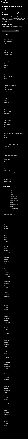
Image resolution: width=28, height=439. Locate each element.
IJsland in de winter (8, 111)
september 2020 (7, 281)
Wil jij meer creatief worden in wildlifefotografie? (13, 133)
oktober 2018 (6, 318)
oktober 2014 (6, 412)
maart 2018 (6, 331)
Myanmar (6, 150)
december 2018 (7, 314)
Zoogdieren (6, 91)
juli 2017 (5, 346)
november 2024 (7, 222)
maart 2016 (6, 375)
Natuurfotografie (14, 204)
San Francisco (7, 139)
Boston (5, 166)
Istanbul (5, 107)
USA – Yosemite (7, 124)
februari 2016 (6, 377)
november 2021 (7, 254)
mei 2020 (6, 289)
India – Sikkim (7, 153)
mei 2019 (6, 307)
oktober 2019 (6, 300)
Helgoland (6, 135)
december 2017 (7, 335)
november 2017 (7, 338)
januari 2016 (6, 379)
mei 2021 (6, 265)
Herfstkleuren (14, 196)
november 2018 (7, 316)
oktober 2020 (6, 279)
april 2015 (6, 399)
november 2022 (7, 244)
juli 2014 (5, 419)
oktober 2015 (6, 386)
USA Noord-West (7, 179)
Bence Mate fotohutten (15, 190)
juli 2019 (5, 303)
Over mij (5, 78)
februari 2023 (6, 239)
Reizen (12, 206)
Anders (5, 94)
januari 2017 (6, 357)
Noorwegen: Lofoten (8, 177)
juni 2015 (6, 395)
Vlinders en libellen (15, 208)
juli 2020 (5, 285)
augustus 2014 (7, 416)
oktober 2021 (6, 257)
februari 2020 (6, 294)
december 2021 (7, 252)
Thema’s (5, 98)
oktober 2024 (6, 224)
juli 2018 (5, 325)
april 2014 (6, 425)
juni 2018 (6, 327)
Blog (5, 63)
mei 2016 (6, 370)
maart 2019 (6, 311)
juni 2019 (6, 305)
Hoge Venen (6, 113)
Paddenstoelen (7, 170)
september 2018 (7, 320)
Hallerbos (6, 109)
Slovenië (5, 129)
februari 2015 (6, 403)
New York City (7, 118)
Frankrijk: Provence (8, 54)
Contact (5, 37)
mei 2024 (6, 228)
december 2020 (7, 274)
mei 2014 (6, 423)
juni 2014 (6, 421)
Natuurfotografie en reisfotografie (10, 61)
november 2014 (7, 410)
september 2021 (7, 259)
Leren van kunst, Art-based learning (11, 172)
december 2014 (7, 408)
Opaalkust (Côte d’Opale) (9, 115)
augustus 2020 (7, 283)
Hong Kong (6, 65)
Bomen (5, 56)
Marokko (5, 137)
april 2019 (6, 309)
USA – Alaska (6, 122)
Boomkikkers (6, 45)
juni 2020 (6, 287)
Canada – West (7, 159)
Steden (5, 168)
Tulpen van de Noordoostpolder (10, 85)
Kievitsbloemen (7, 157)
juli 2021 (5, 263)
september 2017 (7, 342)
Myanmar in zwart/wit (8, 164)
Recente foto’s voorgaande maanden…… (12, 69)
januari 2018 (6, 333)
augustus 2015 (7, 390)
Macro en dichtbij (7, 120)
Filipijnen (5, 142)
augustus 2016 (7, 366)
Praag (5, 87)
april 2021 (6, 268)
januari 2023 (6, 241)
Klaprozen (6, 43)
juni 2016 (6, 368)
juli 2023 (5, 235)
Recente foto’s (7, 59)
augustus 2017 (7, 344)
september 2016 (7, 364)
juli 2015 (5, 392)
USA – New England (8, 41)
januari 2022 (6, 250)
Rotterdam (6, 174)
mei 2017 (6, 351)
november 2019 (7, 298)
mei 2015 (6, 397)
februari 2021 (6, 272)
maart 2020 (6, 292)
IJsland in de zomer (8, 76)
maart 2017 (6, 355)
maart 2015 (6, 401)
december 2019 (7, 296)
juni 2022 (6, 246)
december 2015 (7, 381)
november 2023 (7, 230)
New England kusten (8, 52)
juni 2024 (6, 226)
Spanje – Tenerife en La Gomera (10, 155)
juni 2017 (6, 349)
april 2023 (6, 237)
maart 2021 (6, 270)
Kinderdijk (6, 96)
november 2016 (7, 362)
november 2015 (7, 384)
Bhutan (5, 50)
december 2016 (7, 360)
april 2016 (6, 373)
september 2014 (7, 414)
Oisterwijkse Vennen (8, 83)
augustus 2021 (7, 261)
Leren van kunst (7, 104)
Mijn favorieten (7, 131)
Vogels (5, 161)
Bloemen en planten (8, 89)
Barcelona (6, 48)
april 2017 (6, 353)
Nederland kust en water (9, 102)
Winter (12, 212)
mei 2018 (6, 329)
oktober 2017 (6, 340)
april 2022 (6, 248)
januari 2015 (6, 405)
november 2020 (7, 276)
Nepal (5, 126)
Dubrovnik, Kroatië (7, 181)
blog (12, 194)
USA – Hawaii (6, 67)
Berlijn (5, 72)
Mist (12, 202)
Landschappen (7, 146)
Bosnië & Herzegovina (8, 39)
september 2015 (7, 388)
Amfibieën (6, 148)
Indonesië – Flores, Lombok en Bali (11, 144)
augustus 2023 (7, 233)
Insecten (5, 100)
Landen (5, 80)
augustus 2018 (7, 322)
